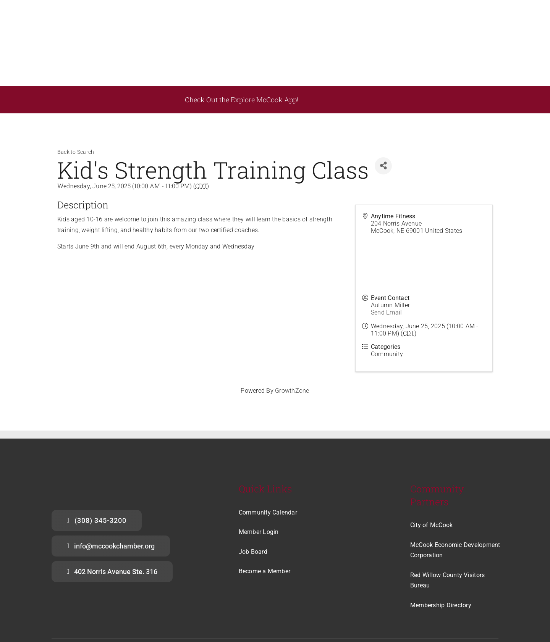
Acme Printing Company (207, 611)
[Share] (383, 121)
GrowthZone (292, 346)
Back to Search (75, 108)
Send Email (386, 268)
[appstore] (441, 50)
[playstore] (364, 51)
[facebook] (463, 610)
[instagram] (479, 610)
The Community (342, 611)
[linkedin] (494, 610)
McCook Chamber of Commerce (130, 611)
